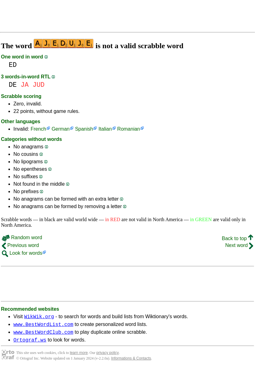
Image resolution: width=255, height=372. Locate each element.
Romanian (128, 129)
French (38, 129)
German (60, 129)
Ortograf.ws (29, 343)
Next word (239, 245)
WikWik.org (39, 317)
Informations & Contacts (131, 362)
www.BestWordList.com (43, 326)
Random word (22, 237)
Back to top (237, 238)
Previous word (20, 245)
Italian (105, 129)
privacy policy (107, 356)
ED (13, 64)
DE (13, 84)
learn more (79, 356)
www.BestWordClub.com (43, 334)
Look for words (22, 253)
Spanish (84, 129)
